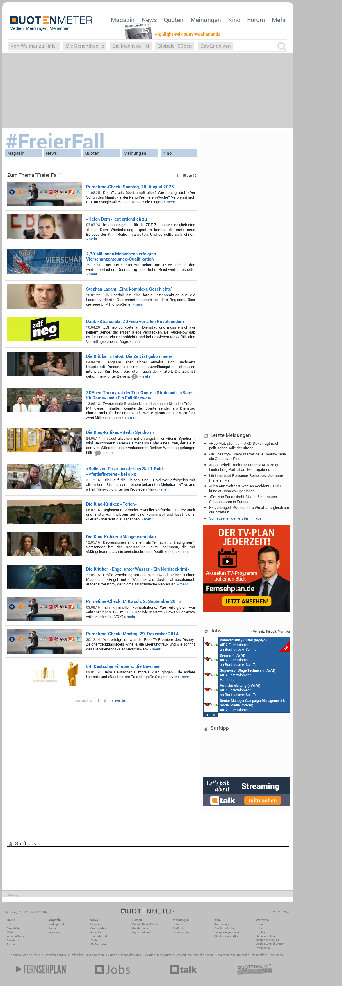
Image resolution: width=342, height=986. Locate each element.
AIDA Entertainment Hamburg (239, 674)
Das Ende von (215, 45)
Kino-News (221, 924)
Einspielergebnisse (226, 932)
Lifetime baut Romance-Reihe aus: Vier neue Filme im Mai (246, 478)
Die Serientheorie (85, 45)
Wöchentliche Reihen (145, 924)
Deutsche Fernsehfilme (252, 955)
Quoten (174, 20)
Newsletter (13, 928)
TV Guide (149, 955)
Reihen (53, 928)
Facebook (13, 940)
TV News (111, 955)
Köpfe (93, 940)
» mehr (169, 201)
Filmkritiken (76, 955)
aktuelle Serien (203, 955)
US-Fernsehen (99, 944)
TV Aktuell (35, 955)
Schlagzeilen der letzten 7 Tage (235, 518)
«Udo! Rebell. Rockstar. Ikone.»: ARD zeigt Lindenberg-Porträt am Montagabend (244, 467)
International (98, 936)
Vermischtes (98, 928)
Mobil (11, 932)
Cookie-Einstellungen (270, 944)
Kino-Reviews (182, 932)
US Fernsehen (95, 955)
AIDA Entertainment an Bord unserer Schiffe (247, 644)
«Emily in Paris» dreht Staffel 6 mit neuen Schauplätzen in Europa (243, 499)
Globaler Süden (175, 45)
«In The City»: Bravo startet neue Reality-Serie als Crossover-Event (247, 456)
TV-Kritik (178, 928)
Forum (256, 20)
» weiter (119, 700)
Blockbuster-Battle (226, 936)
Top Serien (276, 955)
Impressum (263, 948)
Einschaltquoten (130, 955)
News (149, 20)
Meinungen (205, 20)
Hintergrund (56, 924)
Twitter (11, 944)
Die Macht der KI (131, 45)
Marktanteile (139, 928)
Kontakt (261, 932)
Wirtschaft (96, 932)
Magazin (123, 20)
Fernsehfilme (183, 955)
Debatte (178, 924)
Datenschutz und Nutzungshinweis (267, 938)
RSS (9, 924)
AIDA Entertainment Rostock (244, 704)
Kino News (19, 955)
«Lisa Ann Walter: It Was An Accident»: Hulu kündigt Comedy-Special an (245, 488)
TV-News (95, 924)
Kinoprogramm (225, 955)
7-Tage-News (15, 936)
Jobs (259, 928)
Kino (234, 20)
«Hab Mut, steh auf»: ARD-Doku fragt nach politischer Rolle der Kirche (244, 445)
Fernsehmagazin (55, 955)
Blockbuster (164, 955)
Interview (54, 932)
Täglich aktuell (141, 932)
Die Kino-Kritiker (224, 928)
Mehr (279, 20)
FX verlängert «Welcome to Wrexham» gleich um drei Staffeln (249, 510)
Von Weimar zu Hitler (33, 45)
